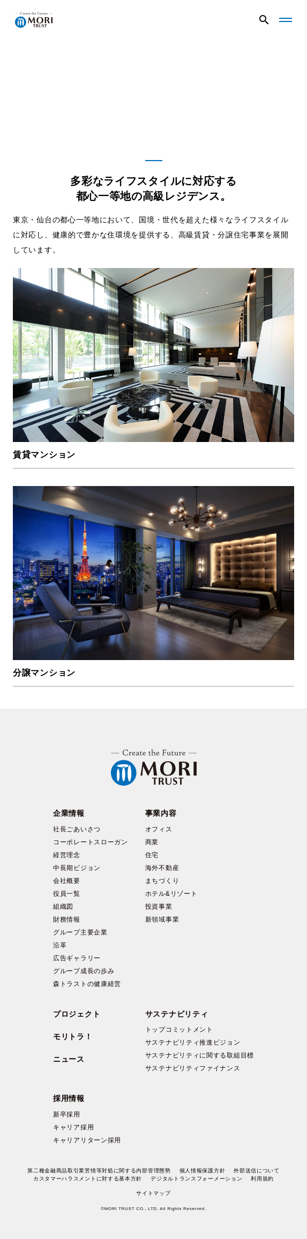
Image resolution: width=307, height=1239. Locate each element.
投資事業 (159, 906)
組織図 (63, 906)
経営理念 (66, 855)
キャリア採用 (73, 1127)
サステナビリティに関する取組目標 (199, 1055)
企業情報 (69, 813)
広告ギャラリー (77, 958)
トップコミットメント (179, 1029)
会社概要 (66, 881)
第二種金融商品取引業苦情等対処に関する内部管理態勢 (99, 1170)
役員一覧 (66, 893)
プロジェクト (76, 1014)
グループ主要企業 (80, 932)
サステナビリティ (176, 1014)
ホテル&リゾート (171, 893)
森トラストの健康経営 (87, 984)
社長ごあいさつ (77, 829)
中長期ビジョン (77, 868)
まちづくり (162, 881)
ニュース (69, 1059)
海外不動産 (162, 868)
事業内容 (161, 813)
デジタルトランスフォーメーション (196, 1179)
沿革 (59, 945)
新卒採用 (66, 1114)
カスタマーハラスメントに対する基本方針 (87, 1179)
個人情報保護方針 (202, 1170)
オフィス (159, 829)
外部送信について (257, 1170)
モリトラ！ (73, 1036)
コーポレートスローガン (90, 842)
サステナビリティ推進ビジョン (193, 1042)
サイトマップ (153, 1193)
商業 (152, 842)
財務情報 (66, 919)
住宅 (152, 855)
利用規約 (262, 1179)
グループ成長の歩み (83, 971)
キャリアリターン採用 (87, 1140)
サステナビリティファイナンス (193, 1068)
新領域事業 (162, 919)
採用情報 (69, 1098)
